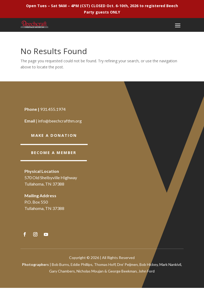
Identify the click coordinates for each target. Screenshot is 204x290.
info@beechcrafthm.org (60, 120)
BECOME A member (55, 153)
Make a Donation (55, 135)
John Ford (146, 273)
